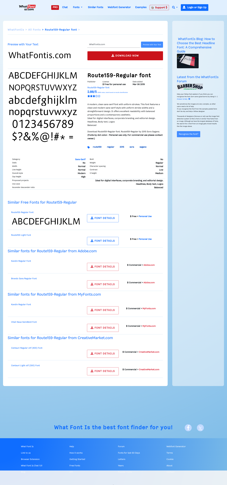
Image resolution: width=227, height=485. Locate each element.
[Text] (113, 45)
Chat (65, 7)
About (169, 466)
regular (110, 147)
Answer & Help (183, 99)
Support (159, 7)
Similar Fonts (95, 7)
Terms (169, 453)
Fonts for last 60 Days (129, 453)
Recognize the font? (188, 134)
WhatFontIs (16, 30)
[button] (175, 7)
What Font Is (72, 428)
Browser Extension (30, 459)
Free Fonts (74, 466)
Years (120, 466)
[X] (200, 427)
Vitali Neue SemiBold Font (24, 322)
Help (71, 446)
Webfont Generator (119, 7)
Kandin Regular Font (21, 261)
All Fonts (34, 30)
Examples (141, 7)
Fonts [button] (76, 7)
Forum (121, 446)
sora (132, 147)
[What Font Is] (27, 7)
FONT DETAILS (103, 218)
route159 (97, 147)
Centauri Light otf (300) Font (25, 365)
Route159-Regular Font (22, 212)
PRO (55, 7)
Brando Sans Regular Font (24, 278)
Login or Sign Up (194, 7)
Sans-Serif (80, 159)
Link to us (26, 453)
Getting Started (77, 459)
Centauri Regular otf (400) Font (26, 348)
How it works (76, 453)
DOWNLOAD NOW (125, 55)
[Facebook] (188, 427)
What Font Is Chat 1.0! (31, 466)
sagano (143, 147)
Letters (121, 459)
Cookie (169, 459)
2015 (122, 147)
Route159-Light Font (21, 235)
